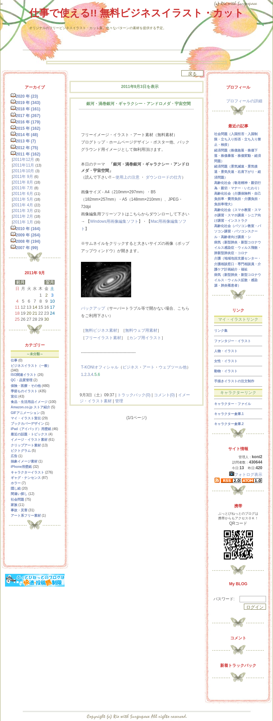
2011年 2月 (23, 216)
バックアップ (93, 308)
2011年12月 (23, 159)
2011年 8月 (23, 182)
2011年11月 (23, 165)
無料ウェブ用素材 (141, 330)
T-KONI (87, 367)
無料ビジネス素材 (101, 330)
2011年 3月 (23, 210)
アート (149, 367)
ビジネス (130, 367)
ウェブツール (171, 367)
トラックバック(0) (134, 395)
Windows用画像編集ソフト (114, 221)
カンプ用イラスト (145, 337)
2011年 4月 (23, 205)
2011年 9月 (23, 176)
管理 (119, 401)
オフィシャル (106, 367)
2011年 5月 (23, 199)
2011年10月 (23, 171)
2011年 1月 (23, 222)
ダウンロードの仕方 (164, 177)
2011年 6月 (23, 193)
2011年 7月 (23, 188)
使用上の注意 (127, 177)
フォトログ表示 (245, 474)
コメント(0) (164, 395)
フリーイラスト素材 (103, 337)
